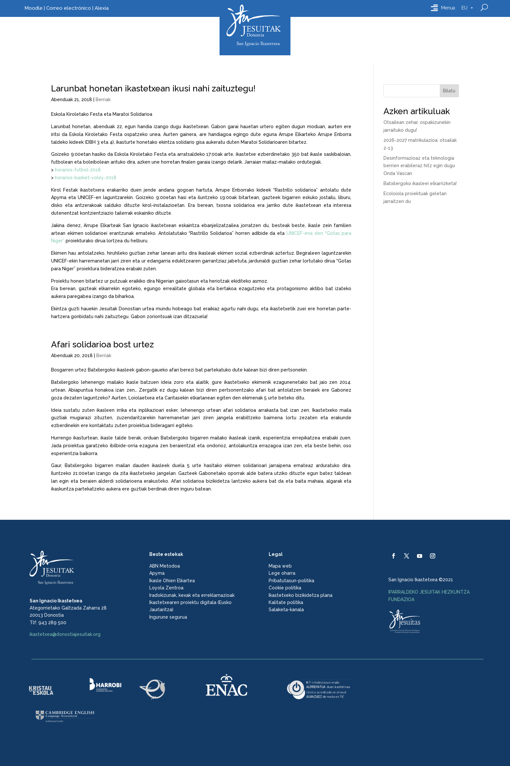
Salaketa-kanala (286, 609)
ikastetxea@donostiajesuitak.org (65, 634)
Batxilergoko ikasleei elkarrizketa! (420, 183)
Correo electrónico (68, 8)
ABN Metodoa (164, 566)
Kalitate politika (286, 602)
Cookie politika (285, 587)
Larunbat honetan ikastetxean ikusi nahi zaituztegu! (153, 88)
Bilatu (449, 90)
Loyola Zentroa (166, 587)
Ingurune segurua (168, 617)
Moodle (33, 8)
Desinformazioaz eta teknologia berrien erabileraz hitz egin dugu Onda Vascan (419, 165)
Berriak (103, 99)
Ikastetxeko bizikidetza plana (300, 595)
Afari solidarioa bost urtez (102, 344)
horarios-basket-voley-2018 (85, 177)
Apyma (157, 573)
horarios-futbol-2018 (78, 169)
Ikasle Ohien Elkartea (172, 580)
